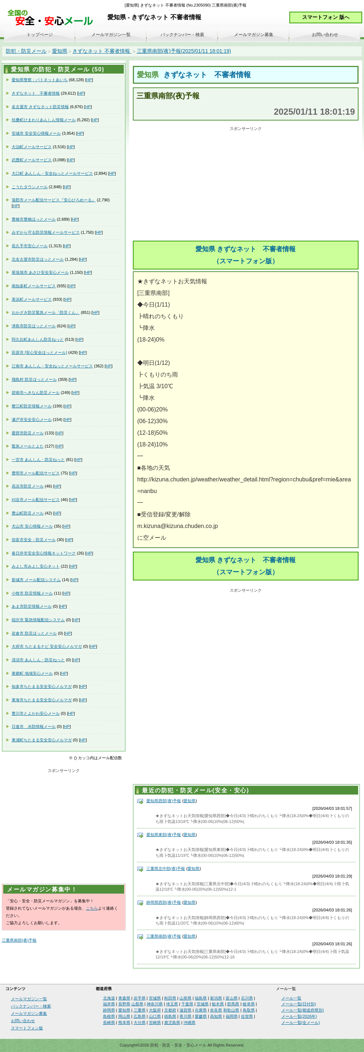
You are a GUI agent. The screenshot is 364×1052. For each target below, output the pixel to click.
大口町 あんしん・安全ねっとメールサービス (52, 173)
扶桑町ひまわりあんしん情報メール (44, 120)
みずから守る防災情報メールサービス (46, 232)
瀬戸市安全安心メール (32, 419)
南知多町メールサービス (34, 286)
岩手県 (140, 998)
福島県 (201, 998)
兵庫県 (201, 1010)
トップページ (40, 34)
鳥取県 (249, 1010)
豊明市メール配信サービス (36, 473)
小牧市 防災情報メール (32, 593)
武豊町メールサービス (32, 160)
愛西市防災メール (28, 433)
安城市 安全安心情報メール (36, 133)
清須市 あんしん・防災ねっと (38, 660)
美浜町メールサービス (32, 299)
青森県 (124, 998)
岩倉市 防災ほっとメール (34, 633)
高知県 (216, 1016)
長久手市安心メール (30, 246)
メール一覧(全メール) (300, 1022)
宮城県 (155, 998)
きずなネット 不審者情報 (101, 51)
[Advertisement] (246, 184)
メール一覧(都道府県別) (302, 1010)
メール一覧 (291, 998)
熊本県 (124, 1022)
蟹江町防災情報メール (32, 406)
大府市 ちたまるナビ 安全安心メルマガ (47, 646)
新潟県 (216, 998)
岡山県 (124, 1016)
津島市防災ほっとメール (34, 326)
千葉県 (187, 1004)
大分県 (140, 1022)
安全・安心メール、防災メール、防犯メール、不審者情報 (52, 18)
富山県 (232, 998)
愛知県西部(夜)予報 (163, 801)
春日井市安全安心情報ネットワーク (44, 553)
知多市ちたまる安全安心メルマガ (42, 686)
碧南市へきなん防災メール (36, 392)
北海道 (109, 998)
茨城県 (203, 1004)
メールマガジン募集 (253, 34)
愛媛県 (201, 1016)
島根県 (109, 1016)
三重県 (140, 1010)
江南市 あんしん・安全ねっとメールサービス (52, 366)
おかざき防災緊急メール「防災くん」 (46, 312)
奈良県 (216, 1010)
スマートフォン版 (27, 1028)
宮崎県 (155, 1022)
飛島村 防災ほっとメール (34, 379)
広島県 (140, 1016)
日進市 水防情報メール (34, 726)
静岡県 (109, 1010)
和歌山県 (231, 1010)
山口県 (155, 1016)
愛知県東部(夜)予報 (163, 834)
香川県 (185, 1016)
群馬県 (233, 1004)
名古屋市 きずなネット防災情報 (40, 107)
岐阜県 (249, 1004)
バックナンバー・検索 (182, 34)
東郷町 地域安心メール (32, 673)
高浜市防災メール (28, 486)
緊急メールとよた (28, 446)
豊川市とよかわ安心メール (36, 713)
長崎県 (109, 1022)
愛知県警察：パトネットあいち (40, 80)
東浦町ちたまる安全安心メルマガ (42, 740)
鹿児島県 (172, 1022)
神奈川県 (155, 1004)
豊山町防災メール (28, 513)
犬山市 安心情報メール (32, 526)
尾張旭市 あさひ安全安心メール (40, 272)
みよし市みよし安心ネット (36, 566)
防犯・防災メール (26, 51)
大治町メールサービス (32, 147)
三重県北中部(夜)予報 (165, 868)
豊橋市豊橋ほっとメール (34, 219)
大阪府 (155, 1010)
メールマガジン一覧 (111, 34)
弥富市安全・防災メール (34, 539)
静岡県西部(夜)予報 (163, 902)
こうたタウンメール (30, 187)
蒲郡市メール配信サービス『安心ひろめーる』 (54, 200)
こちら (92, 908)
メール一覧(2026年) (299, 1016)
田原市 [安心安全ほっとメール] (39, 352)
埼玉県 (172, 1004)
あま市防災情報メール (32, 606)
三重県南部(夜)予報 (163, 936)
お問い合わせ (325, 34)
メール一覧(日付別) (298, 1004)
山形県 (185, 998)
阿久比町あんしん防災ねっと (38, 339)
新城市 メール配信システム (36, 580)
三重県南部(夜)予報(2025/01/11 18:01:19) (184, 51)
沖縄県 (189, 1022)
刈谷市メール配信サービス (36, 499)
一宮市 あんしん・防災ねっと (38, 459)
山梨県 (137, 1004)
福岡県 (232, 1016)
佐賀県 (247, 1016)
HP (89, 80)
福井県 (109, 1004)
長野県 (124, 1004)
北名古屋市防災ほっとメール (38, 259)
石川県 (247, 998)
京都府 (170, 1010)
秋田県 (170, 998)
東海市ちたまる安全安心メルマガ (42, 700)
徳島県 (170, 1016)
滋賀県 (185, 1010)
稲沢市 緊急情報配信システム (38, 620)
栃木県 (218, 1004)
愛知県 (59, 51)
